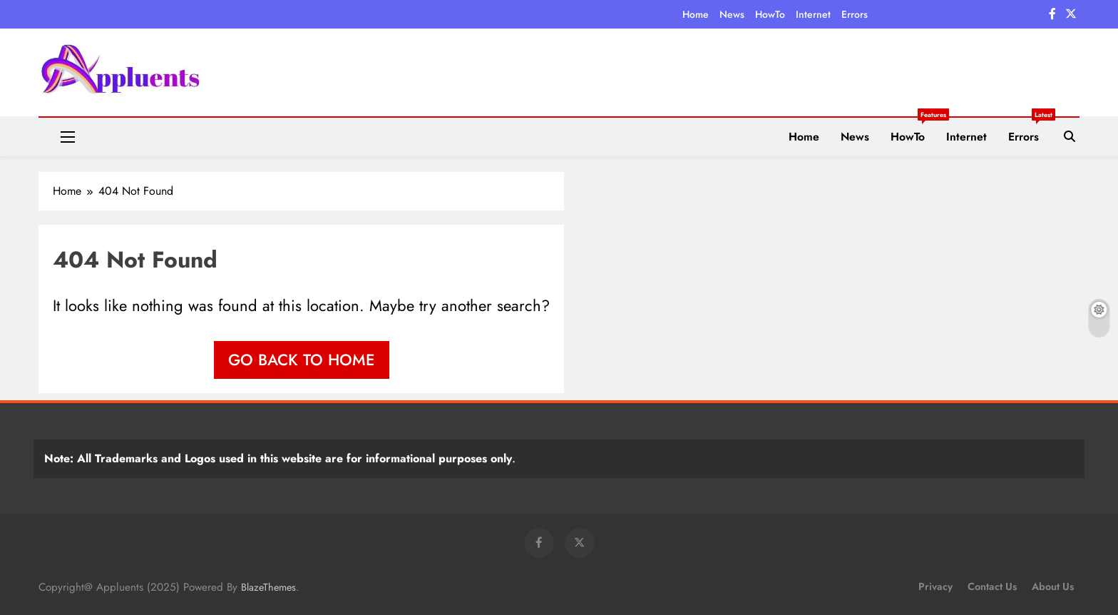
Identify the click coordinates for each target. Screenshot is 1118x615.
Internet (813, 14)
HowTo (770, 14)
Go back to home (301, 359)
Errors (854, 14)
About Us (1053, 586)
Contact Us (992, 586)
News (731, 14)
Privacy (935, 586)
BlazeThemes (268, 587)
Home (695, 14)
